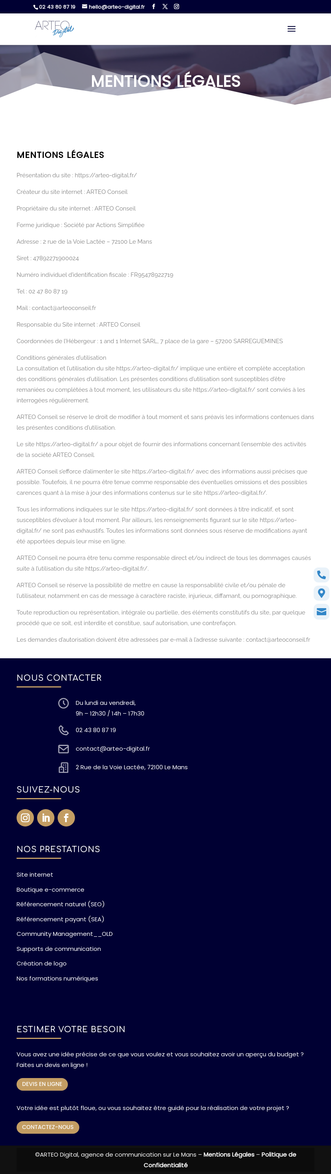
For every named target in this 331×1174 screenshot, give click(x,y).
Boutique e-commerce (50, 889)
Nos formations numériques (57, 978)
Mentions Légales (229, 1154)
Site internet (35, 874)
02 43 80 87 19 (57, 7)
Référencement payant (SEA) (61, 919)
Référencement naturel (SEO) (61, 904)
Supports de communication (59, 949)
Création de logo (42, 963)
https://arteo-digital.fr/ (106, 175)
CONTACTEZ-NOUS (48, 1127)
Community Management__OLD (65, 934)
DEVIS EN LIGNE (42, 1084)
